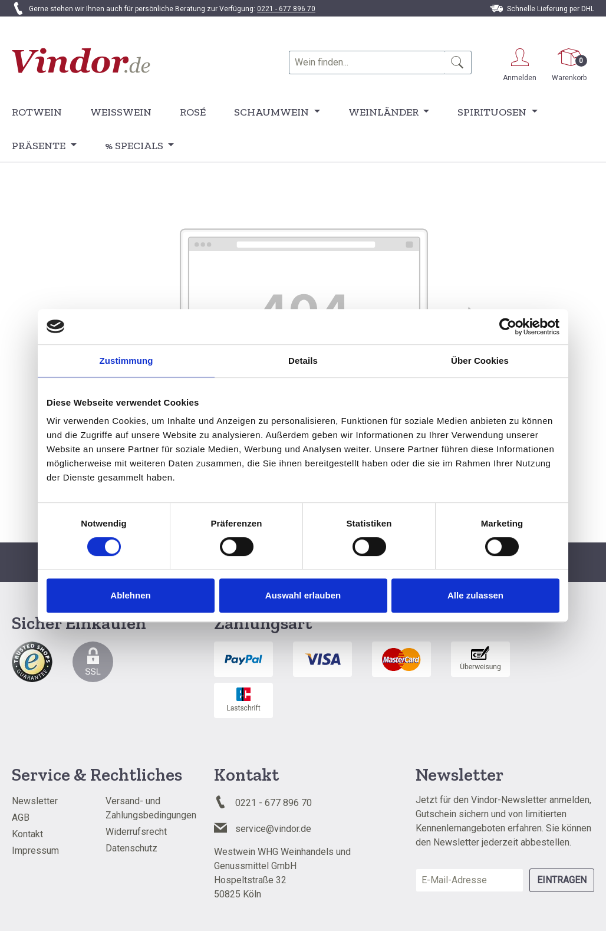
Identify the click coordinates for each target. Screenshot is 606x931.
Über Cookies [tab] (480, 361)
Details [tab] (303, 361)
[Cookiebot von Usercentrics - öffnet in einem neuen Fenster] (507, 326)
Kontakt (27, 834)
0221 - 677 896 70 (286, 9)
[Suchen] (458, 62)
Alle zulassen (475, 595)
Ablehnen (130, 595)
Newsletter (35, 801)
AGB (20, 817)
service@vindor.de (273, 828)
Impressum (35, 850)
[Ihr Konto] (519, 62)
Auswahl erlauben (303, 595)
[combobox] (366, 62)
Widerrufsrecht (136, 831)
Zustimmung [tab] (126, 361)
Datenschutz (131, 848)
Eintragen (562, 880)
